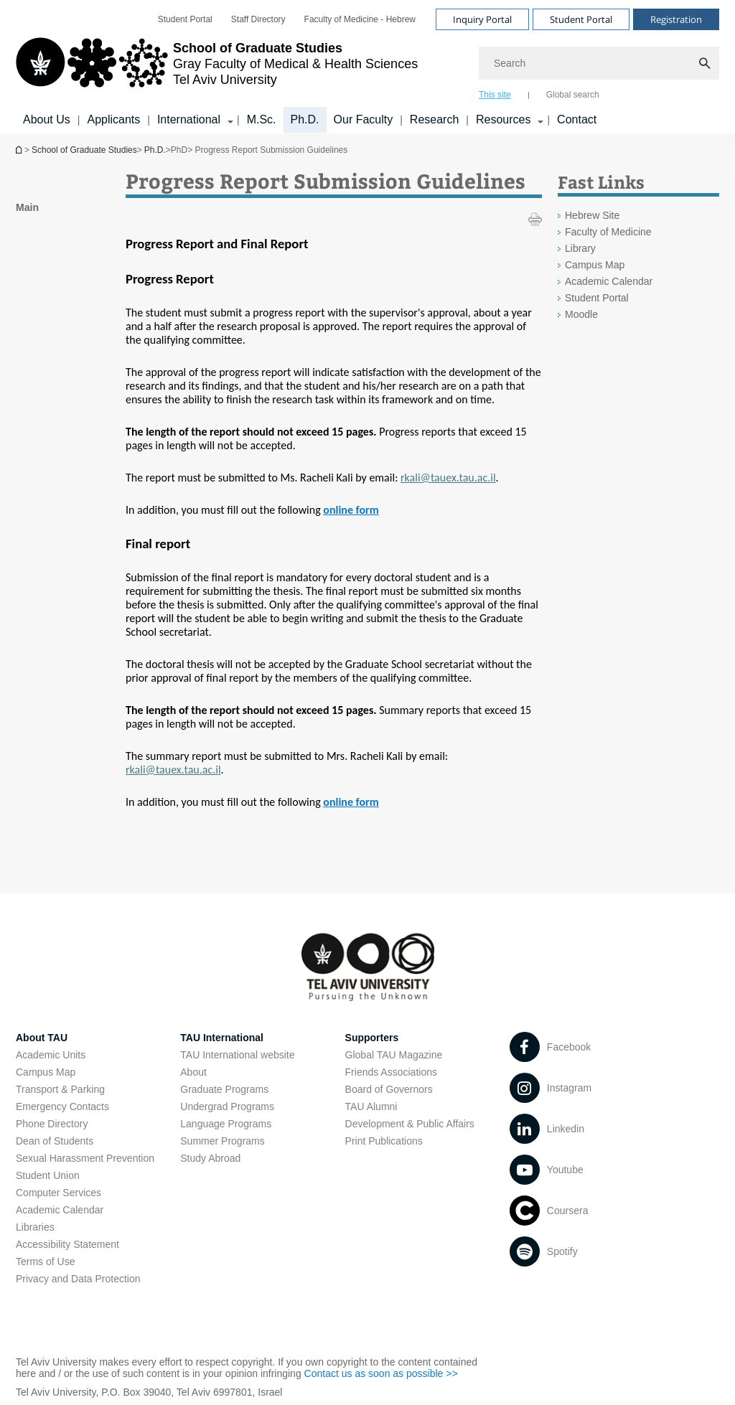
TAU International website (237, 1055)
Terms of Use (45, 1261)
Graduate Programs (224, 1089)
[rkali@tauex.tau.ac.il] (448, 477)
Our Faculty (363, 119)
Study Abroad (210, 1158)
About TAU (41, 1037)
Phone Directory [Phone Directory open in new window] (52, 1123)
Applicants (113, 119)
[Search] (599, 63)
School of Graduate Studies (20, 150)
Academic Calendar (59, 1210)
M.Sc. (261, 119)
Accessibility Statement (67, 1244)
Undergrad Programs (227, 1106)
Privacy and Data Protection (78, 1278)
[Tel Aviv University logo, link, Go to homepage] (217, 68)
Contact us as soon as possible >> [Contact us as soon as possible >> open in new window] (381, 1373)
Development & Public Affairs (409, 1123)
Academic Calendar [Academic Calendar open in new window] (608, 281)
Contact (576, 119)
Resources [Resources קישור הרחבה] (503, 119)
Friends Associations (391, 1072)
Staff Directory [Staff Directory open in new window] (258, 19)
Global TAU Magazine (394, 1055)
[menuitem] (185, 19)
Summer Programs (222, 1141)
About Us (46, 119)
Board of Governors (389, 1089)
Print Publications (384, 1141)
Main (27, 207)
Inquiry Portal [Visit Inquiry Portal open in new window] (482, 19)
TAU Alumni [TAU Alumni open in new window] (371, 1106)
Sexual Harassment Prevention (85, 1158)
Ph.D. (305, 119)
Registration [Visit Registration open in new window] (676, 19)
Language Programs (225, 1123)
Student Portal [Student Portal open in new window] (185, 19)
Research (434, 119)
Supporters (372, 1037)
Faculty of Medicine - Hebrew (360, 19)
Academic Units (50, 1055)
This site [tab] (495, 95)
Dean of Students (54, 1141)
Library (580, 248)
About (193, 1072)
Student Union (48, 1175)
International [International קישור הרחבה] (188, 119)
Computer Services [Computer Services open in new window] (58, 1192)
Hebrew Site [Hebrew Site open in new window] (592, 215)
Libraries (35, 1227)
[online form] (350, 510)
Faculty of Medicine (608, 232)
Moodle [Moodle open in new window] (581, 314)
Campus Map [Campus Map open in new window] (594, 265)
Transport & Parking (60, 1089)
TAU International (221, 1037)
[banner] (367, 66)
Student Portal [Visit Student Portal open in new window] (581, 19)
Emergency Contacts (62, 1106)
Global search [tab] (572, 95)
